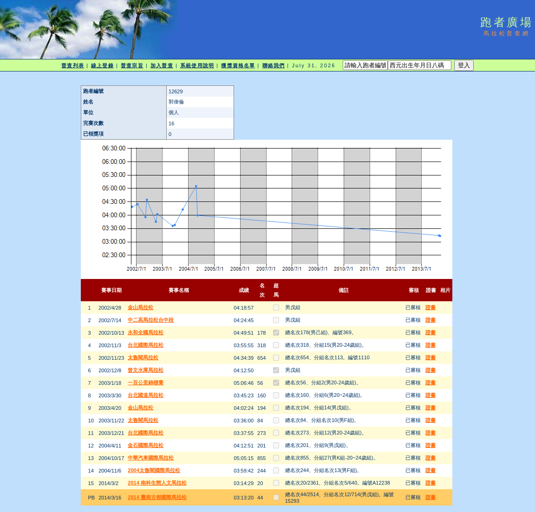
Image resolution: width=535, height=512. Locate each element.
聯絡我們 (273, 65)
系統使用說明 (197, 65)
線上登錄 (102, 65)
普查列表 (72, 65)
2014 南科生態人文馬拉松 (157, 483)
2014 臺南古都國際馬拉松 (157, 497)
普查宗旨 (132, 65)
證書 (430, 307)
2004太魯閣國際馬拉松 (154, 470)
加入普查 (161, 65)
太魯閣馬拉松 (143, 357)
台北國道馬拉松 (145, 395)
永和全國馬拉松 (145, 332)
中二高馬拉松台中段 (151, 320)
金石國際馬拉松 (145, 445)
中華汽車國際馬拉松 (151, 457)
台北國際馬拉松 (145, 345)
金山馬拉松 (140, 307)
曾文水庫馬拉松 (145, 370)
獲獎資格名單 (238, 65)
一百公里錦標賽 (145, 382)
